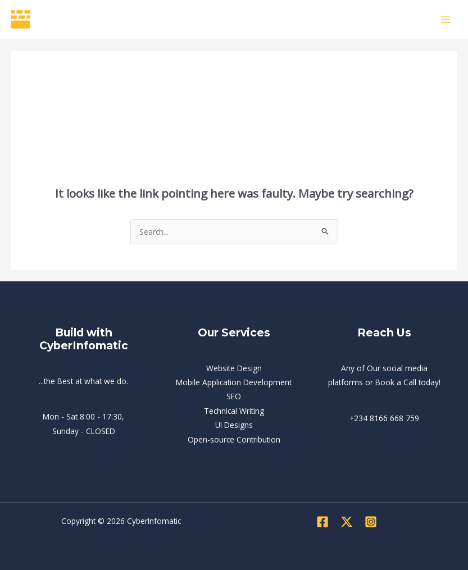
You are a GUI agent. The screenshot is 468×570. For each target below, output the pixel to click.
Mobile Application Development (234, 382)
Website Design (234, 368)
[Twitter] (346, 522)
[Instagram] (371, 522)
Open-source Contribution (234, 439)
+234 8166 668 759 (384, 418)
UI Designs (234, 424)
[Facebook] (322, 522)
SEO (233, 396)
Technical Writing (234, 410)
